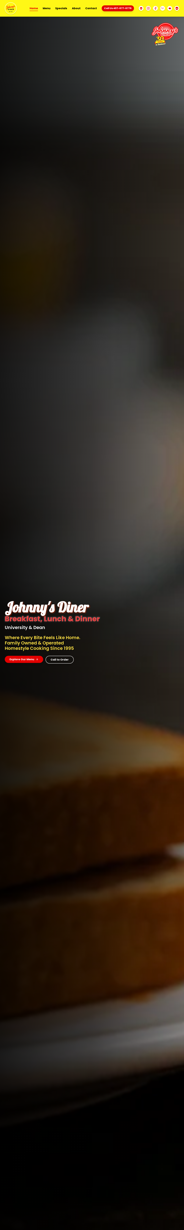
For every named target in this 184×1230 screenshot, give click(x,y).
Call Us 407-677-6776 (118, 8)
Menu (46, 8)
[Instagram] (148, 8)
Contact (91, 8)
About (76, 8)
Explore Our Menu (24, 659)
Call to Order (60, 659)
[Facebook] (155, 8)
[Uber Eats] (176, 8)
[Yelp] (162, 8)
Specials (61, 8)
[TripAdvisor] (141, 8)
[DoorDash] (169, 8)
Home (34, 8)
